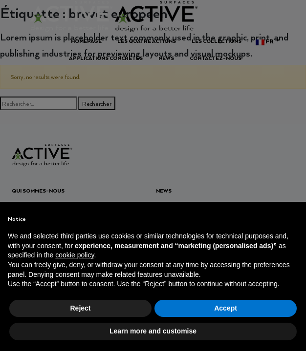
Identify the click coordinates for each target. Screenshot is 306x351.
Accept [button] (225, 308)
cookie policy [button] (74, 255)
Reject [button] (80, 308)
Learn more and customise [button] (153, 331)
